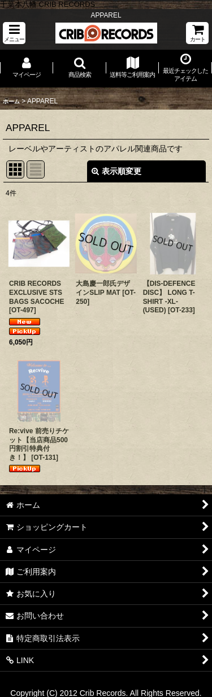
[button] (14, 33)
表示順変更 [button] (116, 171)
